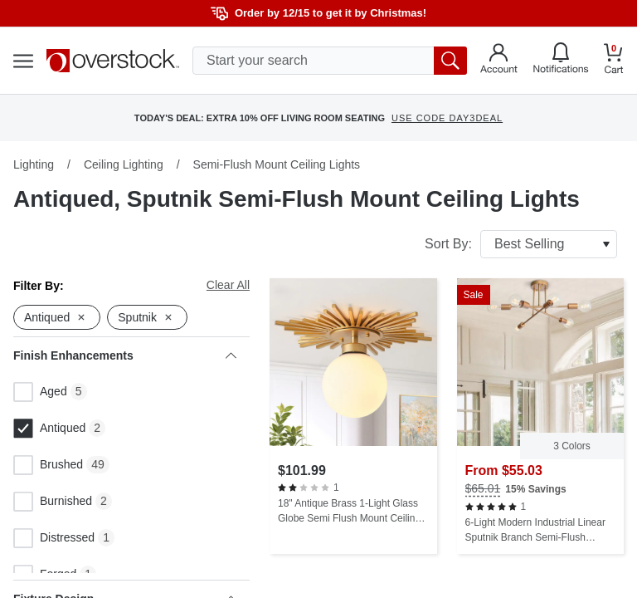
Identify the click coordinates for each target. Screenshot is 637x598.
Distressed (54, 538)
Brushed (48, 465)
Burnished (52, 502)
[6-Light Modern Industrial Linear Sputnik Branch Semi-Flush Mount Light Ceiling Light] (541, 416)
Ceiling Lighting (123, 164)
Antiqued (49, 429)
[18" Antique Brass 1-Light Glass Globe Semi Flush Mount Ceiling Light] (353, 416)
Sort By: (521, 244)
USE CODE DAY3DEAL (447, 118)
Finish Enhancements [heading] (124, 355)
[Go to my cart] (614, 61)
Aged (40, 392)
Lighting (33, 164)
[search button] (450, 61)
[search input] (329, 61)
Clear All (228, 285)
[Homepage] (112, 60)
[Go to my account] (499, 60)
